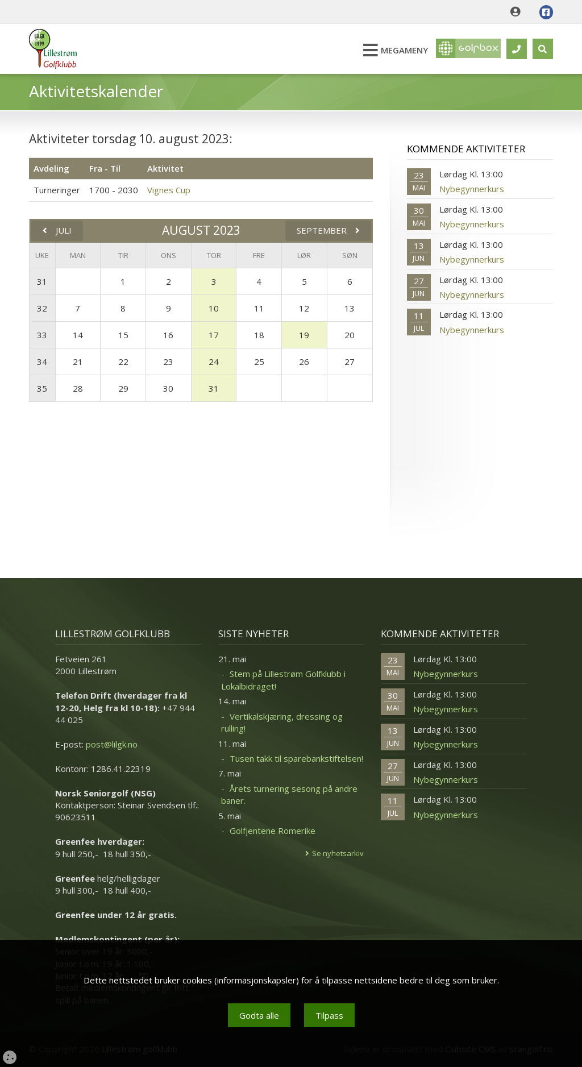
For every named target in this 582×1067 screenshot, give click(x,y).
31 (42, 281)
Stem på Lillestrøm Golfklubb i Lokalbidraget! (283, 679)
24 (214, 361)
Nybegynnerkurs (471, 188)
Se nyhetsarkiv (338, 853)
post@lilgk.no (112, 744)
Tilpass (329, 1015)
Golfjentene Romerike (272, 830)
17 (214, 335)
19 (304, 335)
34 (42, 361)
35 (42, 388)
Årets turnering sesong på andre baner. (289, 794)
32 (42, 308)
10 (214, 308)
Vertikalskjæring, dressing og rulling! (282, 722)
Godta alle (259, 1015)
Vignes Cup (168, 190)
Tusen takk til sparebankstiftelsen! (296, 758)
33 (42, 335)
